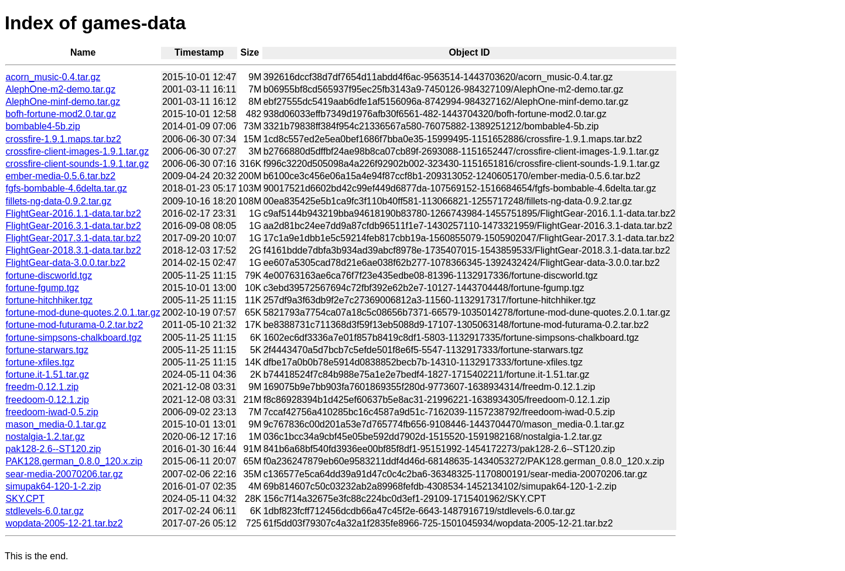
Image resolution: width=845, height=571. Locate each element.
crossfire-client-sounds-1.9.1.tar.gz (77, 164)
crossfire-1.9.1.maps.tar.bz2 (63, 139)
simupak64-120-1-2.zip (53, 486)
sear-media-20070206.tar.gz (64, 474)
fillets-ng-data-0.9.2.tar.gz (59, 201)
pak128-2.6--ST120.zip (53, 449)
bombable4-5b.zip (43, 126)
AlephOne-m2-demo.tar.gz (61, 89)
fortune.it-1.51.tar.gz (47, 374)
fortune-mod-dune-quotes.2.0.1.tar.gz (83, 312)
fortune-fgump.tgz (42, 288)
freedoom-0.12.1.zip (47, 400)
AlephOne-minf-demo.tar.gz (63, 102)
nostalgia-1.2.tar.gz (45, 437)
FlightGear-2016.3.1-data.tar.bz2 (73, 226)
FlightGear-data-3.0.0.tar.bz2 (66, 263)
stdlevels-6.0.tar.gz (45, 511)
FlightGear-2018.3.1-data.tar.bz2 (73, 250)
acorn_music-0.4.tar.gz (53, 77)
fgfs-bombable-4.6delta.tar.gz (66, 188)
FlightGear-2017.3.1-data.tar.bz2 (73, 238)
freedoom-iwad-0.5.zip (52, 412)
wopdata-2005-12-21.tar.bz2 (64, 523)
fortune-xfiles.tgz (40, 362)
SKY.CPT (25, 499)
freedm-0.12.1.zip (42, 387)
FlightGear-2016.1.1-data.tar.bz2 (73, 213)
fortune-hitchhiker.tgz (49, 300)
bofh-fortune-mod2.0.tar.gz (61, 114)
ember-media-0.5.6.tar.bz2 (61, 176)
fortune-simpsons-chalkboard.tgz (74, 338)
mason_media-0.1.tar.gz (56, 424)
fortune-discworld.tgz (49, 276)
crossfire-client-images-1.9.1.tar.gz (77, 151)
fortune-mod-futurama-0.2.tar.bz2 (74, 325)
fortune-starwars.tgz (47, 350)
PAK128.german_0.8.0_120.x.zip (74, 461)
